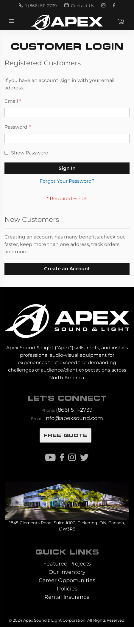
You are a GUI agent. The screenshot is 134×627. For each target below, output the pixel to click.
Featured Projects (67, 563)
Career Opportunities (67, 580)
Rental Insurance (67, 596)
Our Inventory (67, 571)
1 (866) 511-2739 (38, 5)
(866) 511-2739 (74, 409)
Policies (67, 588)
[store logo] (67, 22)
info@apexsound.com (73, 418)
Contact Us (79, 5)
